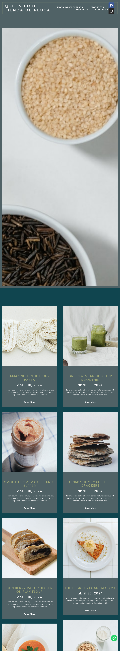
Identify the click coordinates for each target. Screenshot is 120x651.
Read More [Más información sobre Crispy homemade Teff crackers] (90, 508)
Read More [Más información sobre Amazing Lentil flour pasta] (29, 402)
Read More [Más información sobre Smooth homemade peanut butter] (29, 508)
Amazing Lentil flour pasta (30, 378)
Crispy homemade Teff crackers (90, 484)
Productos (97, 7)
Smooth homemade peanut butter (29, 484)
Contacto (101, 9)
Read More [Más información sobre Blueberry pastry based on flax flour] (29, 614)
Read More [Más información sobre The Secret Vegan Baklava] (90, 610)
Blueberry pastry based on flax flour (29, 590)
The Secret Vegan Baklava (90, 588)
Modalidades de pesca (70, 7)
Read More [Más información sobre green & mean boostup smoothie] (90, 402)
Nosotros (82, 9)
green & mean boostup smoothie (90, 378)
